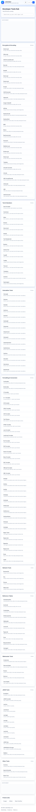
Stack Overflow (18, 801)
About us (15, 809)
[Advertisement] (18, 31)
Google (5, 801)
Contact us (9, 809)
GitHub (10, 801)
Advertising (3, 809)
